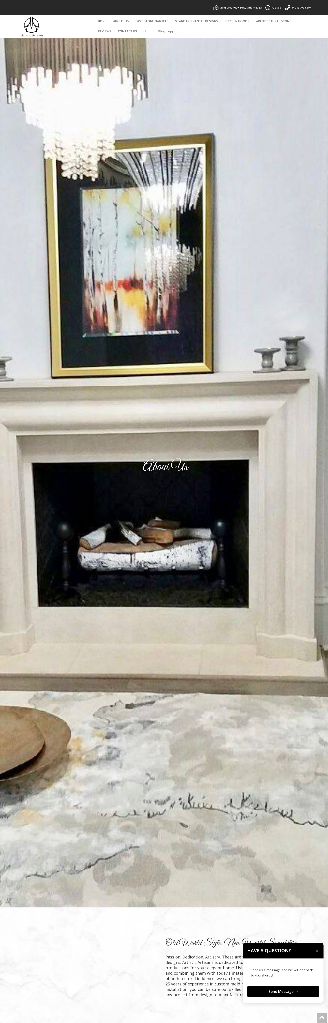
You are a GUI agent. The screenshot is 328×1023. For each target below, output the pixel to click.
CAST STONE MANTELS (151, 21)
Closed (276, 8)
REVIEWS (104, 31)
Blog (148, 31)
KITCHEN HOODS (237, 21)
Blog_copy (166, 31)
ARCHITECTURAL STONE (273, 21)
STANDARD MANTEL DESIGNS (196, 21)
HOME (102, 21)
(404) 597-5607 (301, 8)
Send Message (283, 995)
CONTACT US (127, 31)
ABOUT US (121, 21)
